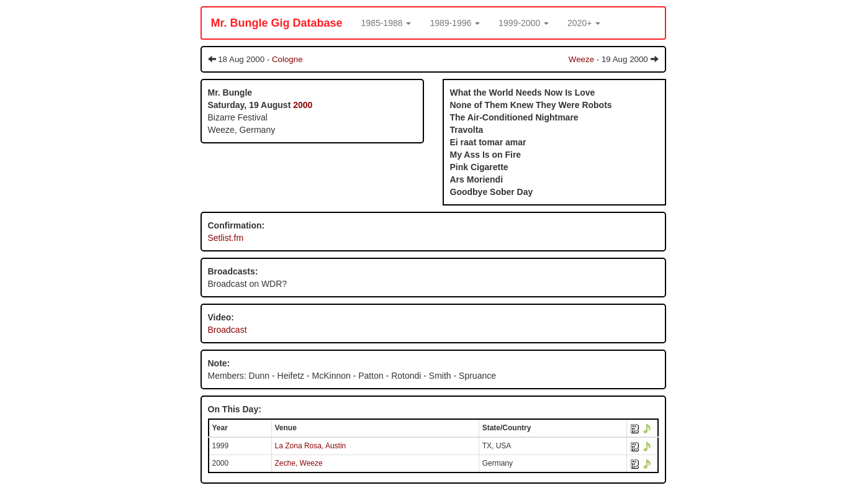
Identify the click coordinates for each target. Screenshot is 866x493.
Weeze (581, 59)
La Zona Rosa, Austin (310, 445)
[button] (386, 22)
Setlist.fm (226, 238)
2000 (302, 105)
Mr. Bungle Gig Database (277, 23)
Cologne (287, 59)
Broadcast (227, 330)
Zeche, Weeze (299, 463)
